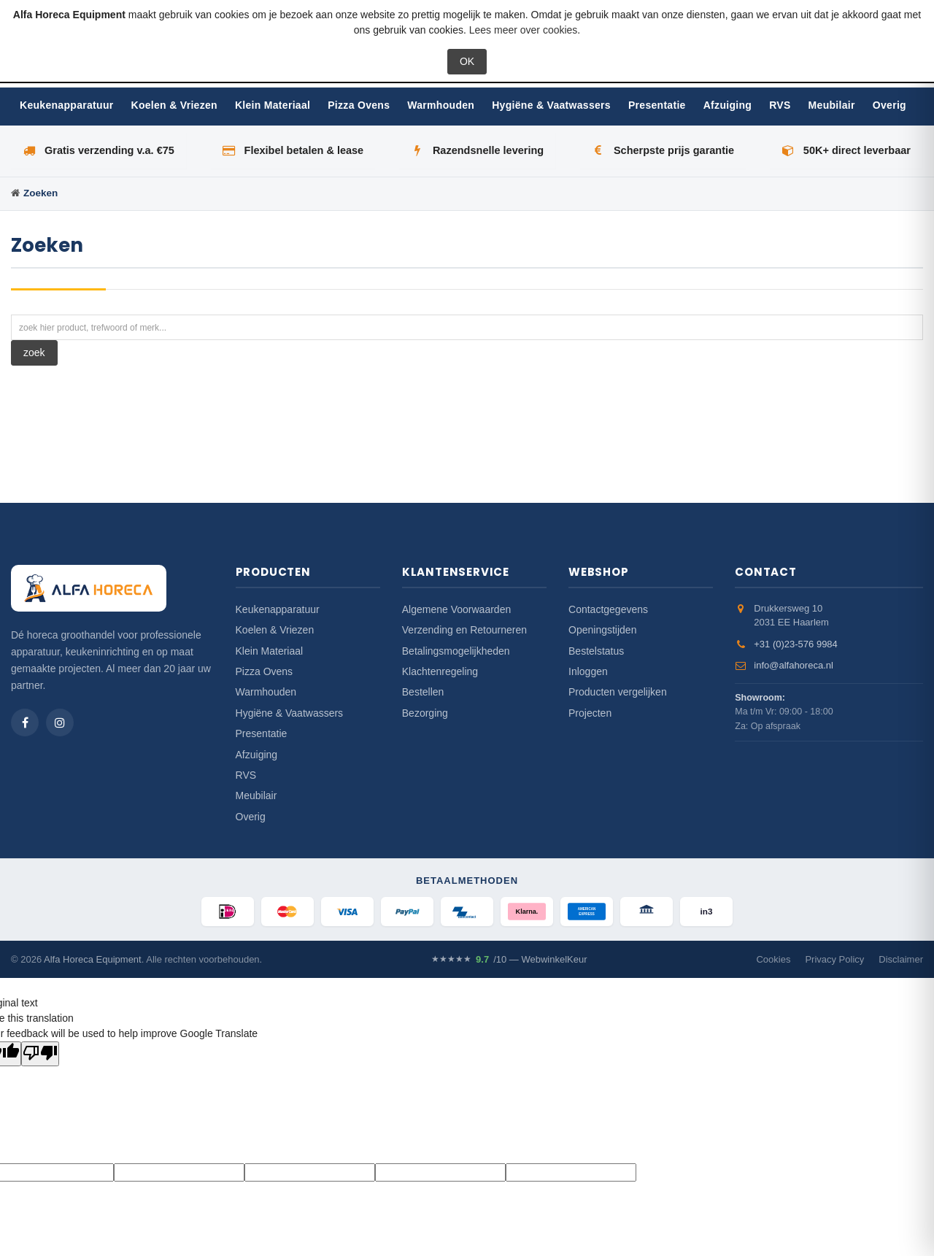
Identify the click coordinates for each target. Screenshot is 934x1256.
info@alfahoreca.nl (793, 665)
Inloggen (588, 671)
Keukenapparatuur (67, 105)
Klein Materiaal (272, 105)
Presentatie (657, 105)
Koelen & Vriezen (174, 105)
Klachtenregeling (440, 671)
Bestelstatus (596, 651)
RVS (779, 105)
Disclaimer (901, 959)
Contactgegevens (608, 609)
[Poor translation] (40, 1053)
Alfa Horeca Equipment (93, 959)
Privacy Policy (834, 959)
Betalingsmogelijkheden (456, 651)
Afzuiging (727, 105)
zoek (34, 352)
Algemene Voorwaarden (456, 609)
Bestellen (423, 692)
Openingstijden (602, 630)
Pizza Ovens (359, 105)
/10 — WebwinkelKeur (509, 959)
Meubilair (831, 105)
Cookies (773, 959)
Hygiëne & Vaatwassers (551, 105)
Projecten (589, 713)
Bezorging (425, 713)
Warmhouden (440, 105)
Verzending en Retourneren (464, 630)
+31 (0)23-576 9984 (796, 644)
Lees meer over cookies (523, 30)
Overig (889, 105)
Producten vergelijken (617, 692)
